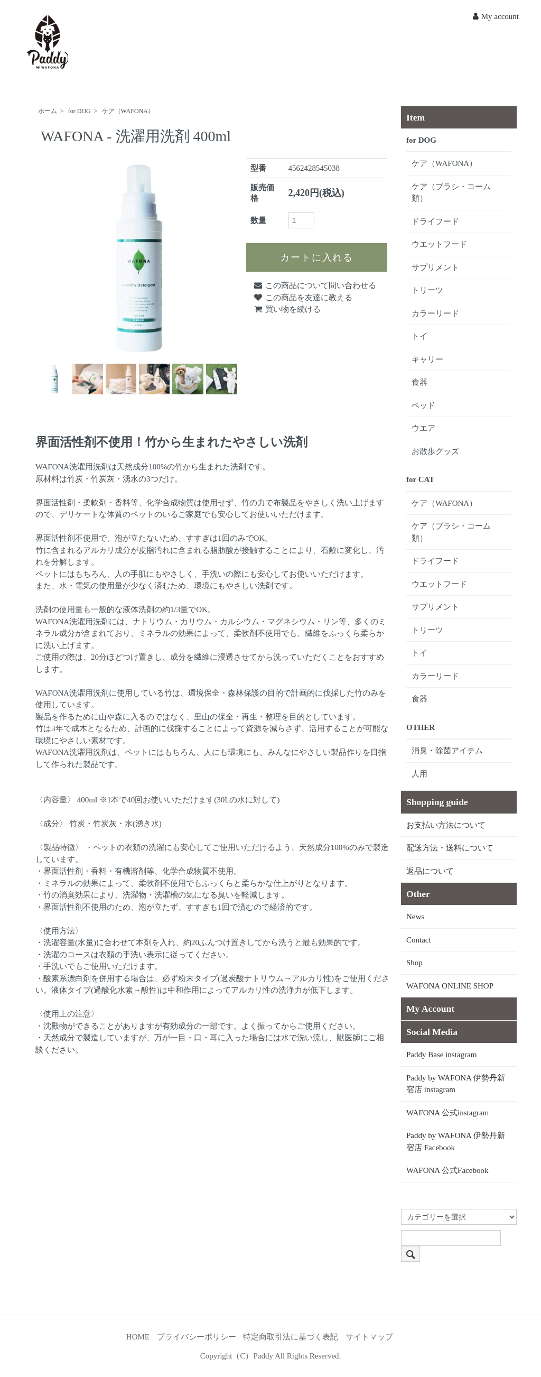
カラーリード (435, 313)
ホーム (47, 111)
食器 (419, 382)
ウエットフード (439, 244)
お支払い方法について (446, 825)
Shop (414, 962)
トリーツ (427, 290)
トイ (419, 336)
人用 (419, 774)
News (415, 916)
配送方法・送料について (449, 848)
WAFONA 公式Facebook (447, 1170)
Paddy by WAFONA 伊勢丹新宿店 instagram (455, 1084)
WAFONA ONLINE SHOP (449, 986)
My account (496, 16)
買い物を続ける (287, 309)
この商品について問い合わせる (314, 285)
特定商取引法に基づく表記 (290, 1337)
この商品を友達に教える (302, 297)
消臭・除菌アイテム (447, 750)
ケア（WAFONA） (128, 111)
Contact (418, 940)
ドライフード (435, 221)
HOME (138, 1337)
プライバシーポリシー (196, 1337)
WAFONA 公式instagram (447, 1112)
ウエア (423, 428)
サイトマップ (369, 1337)
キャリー (427, 359)
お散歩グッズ (435, 451)
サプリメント (435, 267)
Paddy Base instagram (441, 1054)
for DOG (79, 111)
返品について (430, 871)
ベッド (423, 405)
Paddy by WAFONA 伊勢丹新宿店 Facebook (455, 1141)
